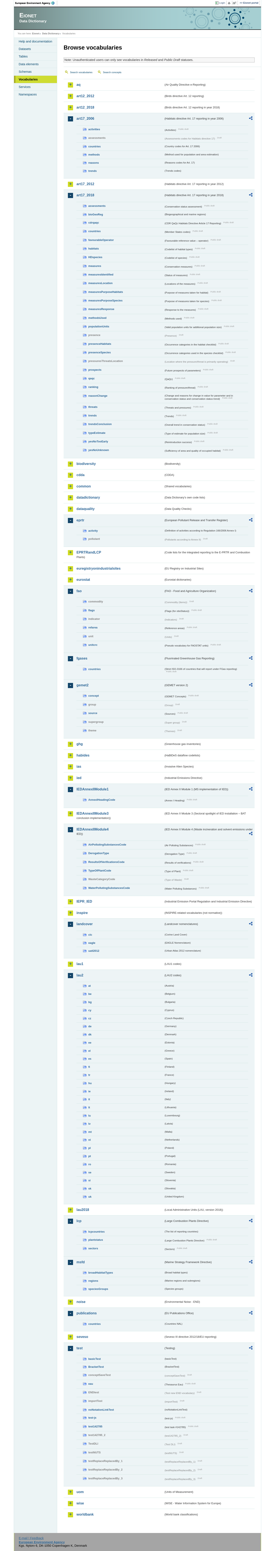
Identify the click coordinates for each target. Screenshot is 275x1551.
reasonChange (97, 395)
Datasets (25, 49)
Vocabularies (28, 79)
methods (94, 154)
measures (94, 266)
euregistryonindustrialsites (98, 568)
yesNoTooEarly (98, 441)
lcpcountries (96, 1231)
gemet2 (82, 685)
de (90, 1026)
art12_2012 (85, 96)
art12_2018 (85, 107)
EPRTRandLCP (88, 552)
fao (79, 591)
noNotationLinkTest (101, 1409)
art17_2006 (85, 118)
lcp (78, 1221)
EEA (36, 3)
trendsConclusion (100, 424)
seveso (82, 1337)
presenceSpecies (99, 352)
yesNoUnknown (98, 450)
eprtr (80, 520)
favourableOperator (101, 240)
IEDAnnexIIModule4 (92, 829)
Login (222, 3)
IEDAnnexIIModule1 (92, 789)
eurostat (83, 579)
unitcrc (93, 644)
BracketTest (96, 1366)
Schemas (25, 71)
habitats (93, 248)
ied (78, 778)
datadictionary (88, 497)
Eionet (35, 33)
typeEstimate (96, 432)
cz (89, 1018)
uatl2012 (93, 950)
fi (89, 1066)
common (83, 486)
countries (94, 146)
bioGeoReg (95, 214)
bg (90, 1002)
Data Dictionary (50, 33)
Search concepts (112, 72)
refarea (93, 627)
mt (90, 1131)
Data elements (29, 64)
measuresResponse (101, 309)
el (89, 1050)
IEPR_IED (84, 901)
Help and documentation (35, 41)
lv (89, 1123)
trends (92, 171)
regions (93, 1280)
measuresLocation (100, 283)
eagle (91, 942)
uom (80, 1492)
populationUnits (98, 326)
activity (93, 530)
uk (90, 1196)
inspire (82, 913)
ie (89, 1091)
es (89, 1058)
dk (90, 1034)
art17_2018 (85, 195)
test (79, 1348)
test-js (92, 1417)
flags (91, 610)
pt (89, 1156)
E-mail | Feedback (31, 1538)
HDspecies (95, 257)
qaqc (91, 378)
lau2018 (82, 1210)
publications (86, 1313)
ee (89, 1042)
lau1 (79, 964)
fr (89, 1075)
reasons (93, 162)
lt (89, 1107)
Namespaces (28, 94)
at (89, 985)
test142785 (95, 1426)
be (90, 994)
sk (89, 1188)
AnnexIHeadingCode (101, 799)
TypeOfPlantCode (99, 870)
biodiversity (86, 464)
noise (81, 1302)
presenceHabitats (99, 343)
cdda (80, 475)
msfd (80, 1262)
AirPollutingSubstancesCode (107, 844)
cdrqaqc (93, 222)
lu (89, 1115)
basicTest (94, 1358)
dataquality (85, 509)
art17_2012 (85, 184)
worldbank (85, 1514)
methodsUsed (97, 317)
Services (25, 87)
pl (89, 1148)
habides (82, 755)
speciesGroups (98, 1289)
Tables (23, 56)
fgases (81, 658)
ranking (93, 387)
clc (90, 934)
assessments (96, 205)
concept (93, 695)
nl (89, 1139)
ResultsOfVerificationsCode (106, 862)
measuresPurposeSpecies (105, 300)
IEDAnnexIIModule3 (92, 813)
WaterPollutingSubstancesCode (109, 888)
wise (80, 1503)
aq (78, 84)
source (92, 713)
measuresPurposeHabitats (105, 292)
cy (89, 1010)
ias (78, 766)
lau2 (79, 975)
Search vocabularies (81, 72)
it (89, 1099)
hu (90, 1083)
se (89, 1172)
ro (89, 1164)
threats (93, 407)
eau (90, 1383)
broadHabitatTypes (100, 1272)
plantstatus (95, 1239)
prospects (94, 369)
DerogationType (98, 853)
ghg (79, 744)
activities (94, 129)
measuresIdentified (100, 274)
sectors (93, 1248)
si (89, 1180)
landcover (84, 924)
